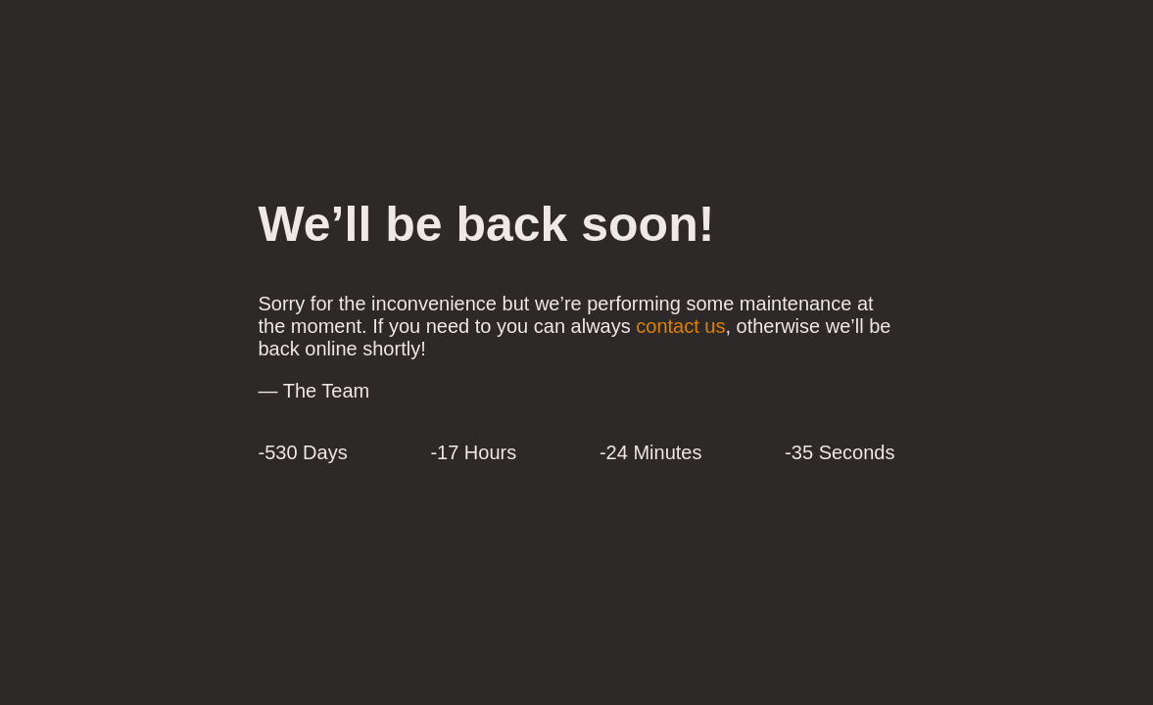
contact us (680, 326)
